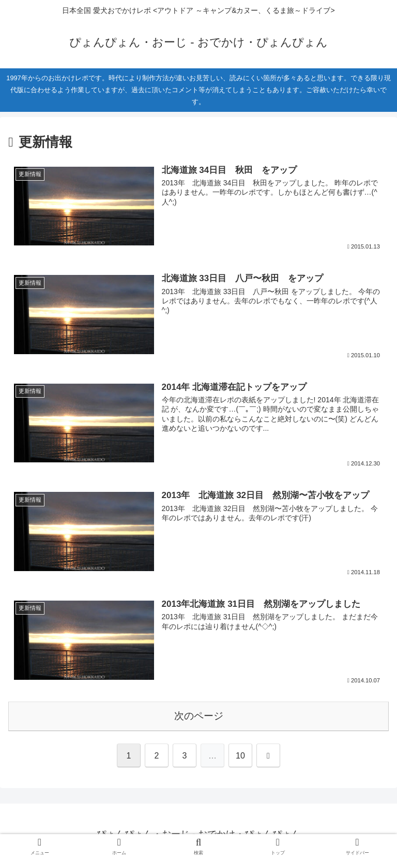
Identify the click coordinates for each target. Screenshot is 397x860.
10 (240, 755)
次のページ (198, 715)
